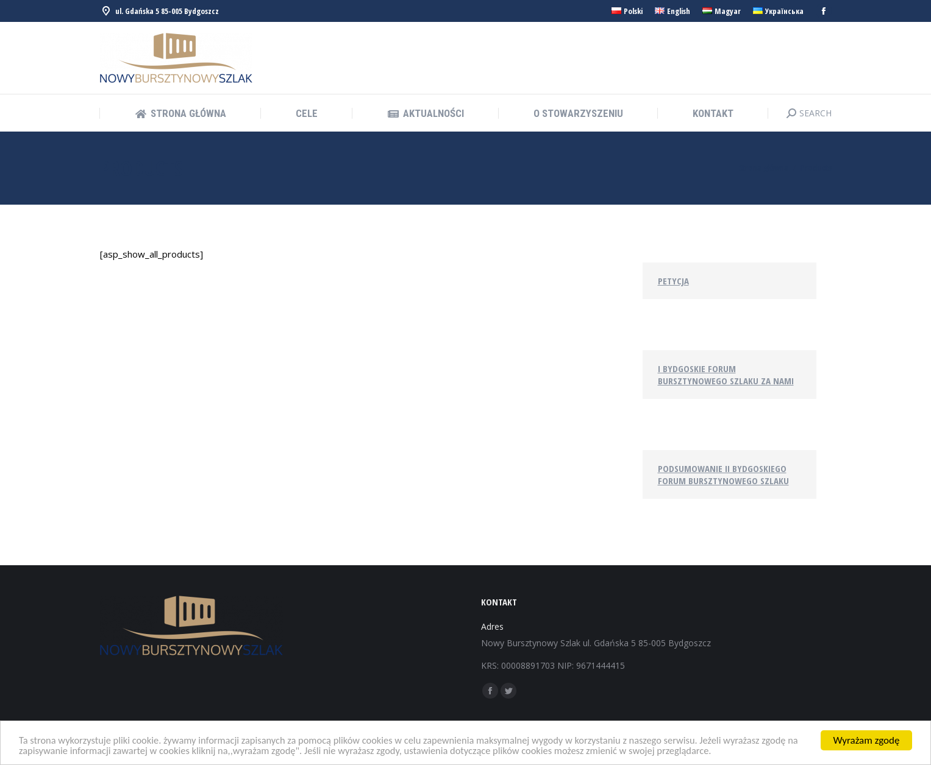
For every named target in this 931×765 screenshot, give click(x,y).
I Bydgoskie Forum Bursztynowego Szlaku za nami (726, 374)
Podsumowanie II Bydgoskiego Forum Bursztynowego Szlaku (723, 474)
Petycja (673, 281)
